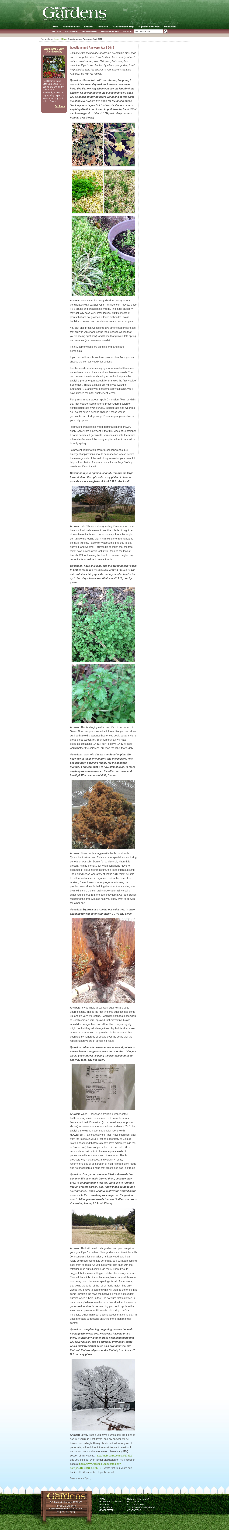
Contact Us (127, 31)
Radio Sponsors (71, 31)
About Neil (103, 26)
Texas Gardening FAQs (123, 26)
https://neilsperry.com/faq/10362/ (114, 1455)
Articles (104, 1504)
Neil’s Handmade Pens (110, 31)
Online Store (170, 26)
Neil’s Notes (57, 31)
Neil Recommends (89, 31)
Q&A (63, 39)
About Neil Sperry (110, 1501)
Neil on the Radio (71, 26)
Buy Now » (60, 106)
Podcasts (88, 26)
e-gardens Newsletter (149, 26)
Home (55, 26)
